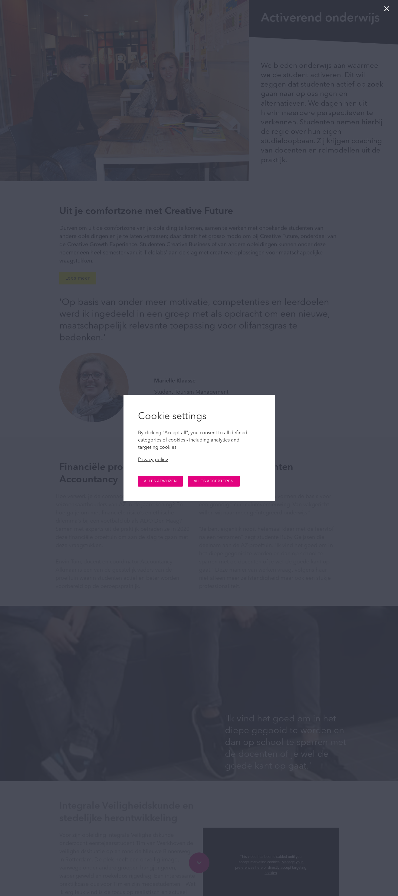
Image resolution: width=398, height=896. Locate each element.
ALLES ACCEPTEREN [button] (214, 481)
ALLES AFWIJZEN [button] (160, 481)
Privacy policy (153, 460)
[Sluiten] (388, 10)
